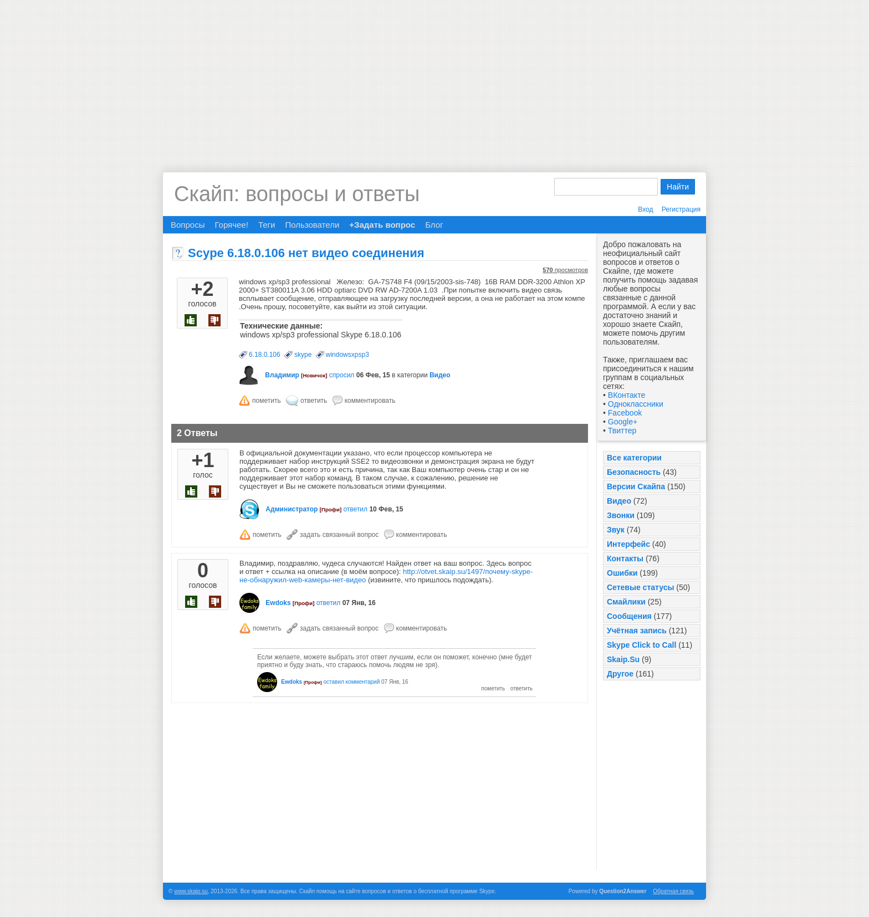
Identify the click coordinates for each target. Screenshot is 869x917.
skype (302, 354)
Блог (434, 224)
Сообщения (629, 616)
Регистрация (681, 209)
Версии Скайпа (636, 486)
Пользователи (312, 224)
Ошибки (622, 572)
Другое (620, 673)
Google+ (622, 421)
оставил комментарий (351, 682)
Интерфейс (628, 544)
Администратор (291, 509)
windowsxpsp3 (347, 354)
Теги (266, 224)
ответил (355, 509)
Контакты (625, 558)
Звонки (621, 515)
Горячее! (231, 224)
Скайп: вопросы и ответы (297, 194)
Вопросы (188, 224)
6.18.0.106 (264, 354)
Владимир (282, 375)
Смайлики (626, 601)
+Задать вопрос (382, 224)
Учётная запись (637, 630)
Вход (645, 209)
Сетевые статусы (640, 587)
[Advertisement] (434, 77)
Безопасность (634, 472)
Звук (616, 529)
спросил (342, 375)
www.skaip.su (191, 891)
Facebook (625, 412)
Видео (619, 500)
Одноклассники (635, 403)
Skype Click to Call (641, 645)
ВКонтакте (626, 395)
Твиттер (622, 430)
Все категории (634, 457)
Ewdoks (277, 603)
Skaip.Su (623, 659)
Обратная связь (673, 891)
